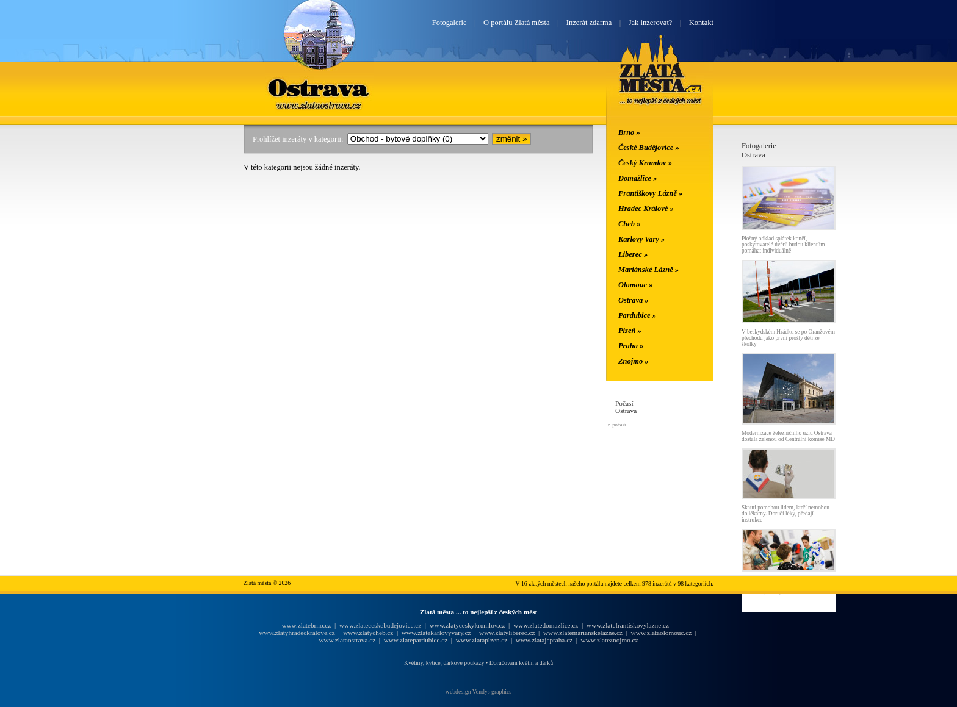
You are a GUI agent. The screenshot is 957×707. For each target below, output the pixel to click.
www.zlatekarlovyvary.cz (436, 632)
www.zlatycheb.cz (368, 632)
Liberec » (633, 254)
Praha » (630, 346)
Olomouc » (635, 285)
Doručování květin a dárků (521, 662)
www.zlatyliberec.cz (507, 632)
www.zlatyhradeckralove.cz (296, 632)
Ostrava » (633, 300)
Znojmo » (633, 361)
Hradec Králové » (646, 208)
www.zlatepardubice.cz (416, 640)
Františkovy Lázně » (650, 193)
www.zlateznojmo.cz (609, 640)
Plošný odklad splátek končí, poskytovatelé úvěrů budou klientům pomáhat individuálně (783, 244)
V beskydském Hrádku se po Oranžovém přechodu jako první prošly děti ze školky (788, 338)
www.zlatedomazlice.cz (545, 625)
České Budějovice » (648, 147)
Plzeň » (629, 330)
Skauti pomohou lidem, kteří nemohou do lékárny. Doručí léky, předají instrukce (785, 513)
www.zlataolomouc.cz (661, 632)
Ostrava (319, 87)
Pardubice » (637, 315)
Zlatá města (661, 84)
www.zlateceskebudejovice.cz (380, 625)
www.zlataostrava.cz (347, 640)
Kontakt (701, 22)
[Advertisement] (170, 325)
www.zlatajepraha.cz (544, 640)
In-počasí (616, 425)
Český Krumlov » (645, 163)
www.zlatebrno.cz (306, 625)
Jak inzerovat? (651, 22)
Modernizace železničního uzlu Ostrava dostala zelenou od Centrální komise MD (788, 436)
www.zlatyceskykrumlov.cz (467, 625)
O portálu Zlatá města (516, 22)
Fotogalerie (449, 22)
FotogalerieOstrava (759, 150)
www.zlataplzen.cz (482, 640)
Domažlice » (637, 178)
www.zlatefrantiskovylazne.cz (628, 625)
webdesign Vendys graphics (478, 691)
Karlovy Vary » (641, 239)
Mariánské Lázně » (648, 269)
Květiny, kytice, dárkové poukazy (444, 662)
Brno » (629, 132)
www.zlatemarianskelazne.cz (583, 632)
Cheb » (629, 224)
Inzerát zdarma (589, 22)
